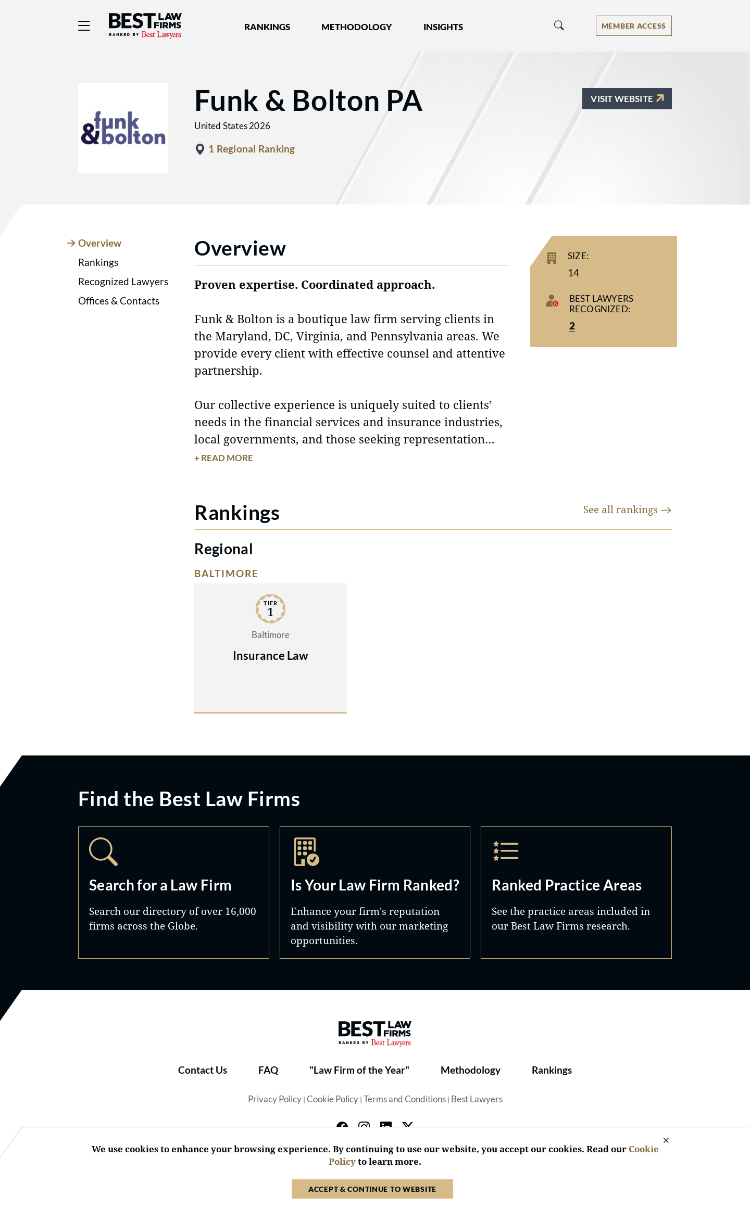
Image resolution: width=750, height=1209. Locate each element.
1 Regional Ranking (251, 149)
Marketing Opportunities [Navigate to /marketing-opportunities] (375, 892)
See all (627, 509)
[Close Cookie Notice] (659, 1141)
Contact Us (202, 1070)
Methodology (471, 1070)
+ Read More (223, 458)
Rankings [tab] (98, 262)
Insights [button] (443, 27)
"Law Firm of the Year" (359, 1070)
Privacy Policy (275, 1099)
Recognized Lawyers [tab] (123, 281)
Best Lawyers (477, 1099)
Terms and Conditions (405, 1099)
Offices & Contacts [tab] (118, 301)
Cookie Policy (332, 1099)
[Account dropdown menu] (634, 26)
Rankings (552, 1070)
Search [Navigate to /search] (174, 892)
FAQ (268, 1070)
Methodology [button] (356, 27)
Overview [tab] (99, 243)
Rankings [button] (267, 27)
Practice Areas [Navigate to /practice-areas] (576, 892)
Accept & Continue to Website (372, 1189)
